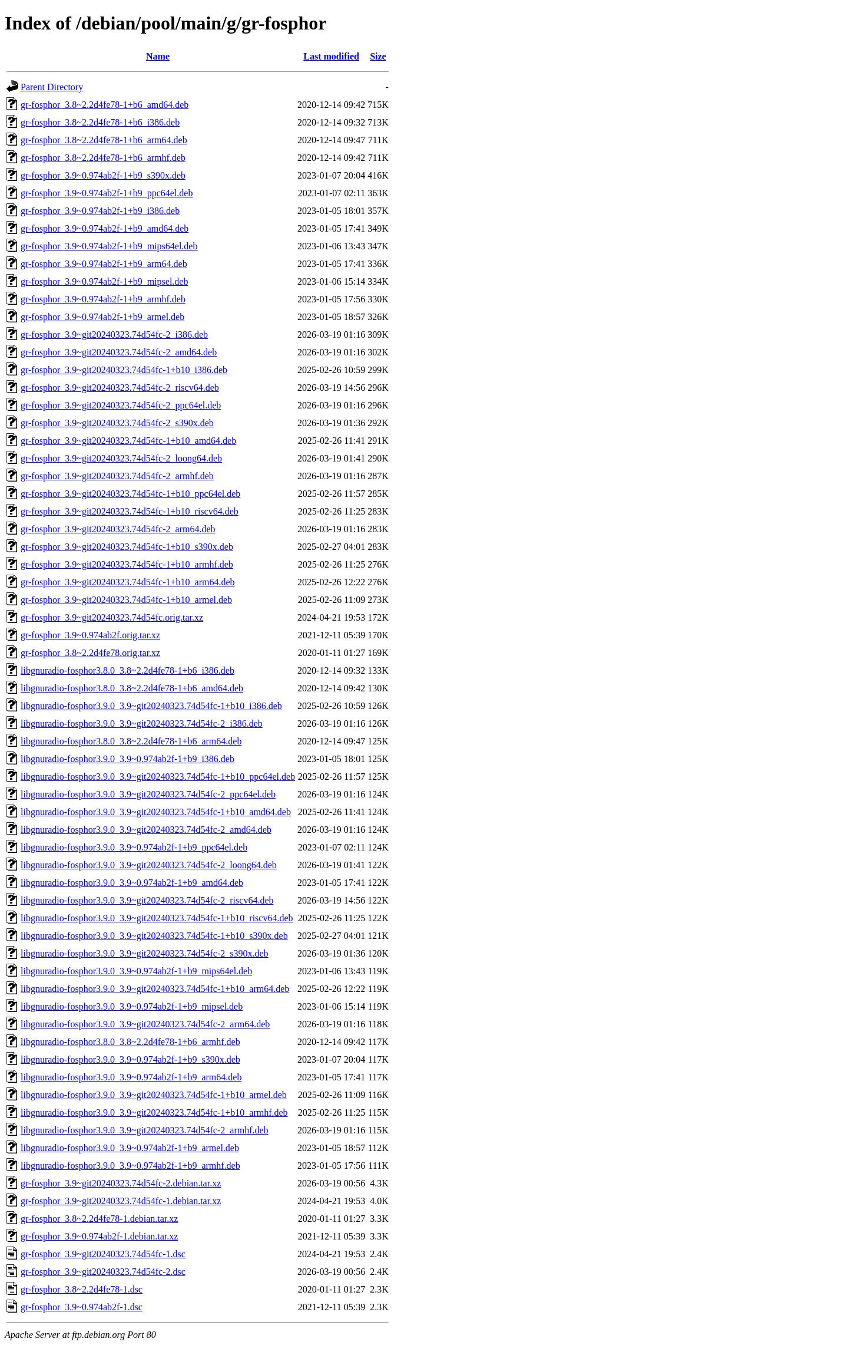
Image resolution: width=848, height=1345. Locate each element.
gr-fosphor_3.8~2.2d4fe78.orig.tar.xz (90, 653)
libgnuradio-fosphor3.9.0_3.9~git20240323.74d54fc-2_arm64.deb (145, 1024)
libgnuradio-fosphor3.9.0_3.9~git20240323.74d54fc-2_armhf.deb (145, 1130)
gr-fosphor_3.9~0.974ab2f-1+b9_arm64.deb (104, 264)
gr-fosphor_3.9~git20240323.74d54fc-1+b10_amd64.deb (128, 441)
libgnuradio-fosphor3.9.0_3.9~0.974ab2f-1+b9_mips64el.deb (136, 971)
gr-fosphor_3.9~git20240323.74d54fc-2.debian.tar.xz (121, 1183)
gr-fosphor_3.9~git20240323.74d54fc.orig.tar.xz (112, 617)
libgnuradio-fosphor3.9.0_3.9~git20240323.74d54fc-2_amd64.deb (146, 830)
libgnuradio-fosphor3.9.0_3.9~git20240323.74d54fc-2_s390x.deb (145, 953)
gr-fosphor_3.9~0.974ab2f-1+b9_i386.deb (100, 211)
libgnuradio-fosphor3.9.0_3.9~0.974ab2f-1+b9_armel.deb (130, 1148)
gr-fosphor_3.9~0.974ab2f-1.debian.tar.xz (99, 1236)
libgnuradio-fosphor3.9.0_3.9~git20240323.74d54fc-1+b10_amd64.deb (156, 812)
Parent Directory (52, 87)
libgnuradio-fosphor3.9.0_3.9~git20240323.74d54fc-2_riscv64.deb (147, 900)
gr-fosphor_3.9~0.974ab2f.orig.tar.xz (90, 635)
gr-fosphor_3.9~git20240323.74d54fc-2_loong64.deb (121, 458)
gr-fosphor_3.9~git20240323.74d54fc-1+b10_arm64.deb (128, 582)
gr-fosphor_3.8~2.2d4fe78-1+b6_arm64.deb (104, 140)
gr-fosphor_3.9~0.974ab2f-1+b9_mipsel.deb (104, 281)
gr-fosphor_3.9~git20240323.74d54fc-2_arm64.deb (118, 529)
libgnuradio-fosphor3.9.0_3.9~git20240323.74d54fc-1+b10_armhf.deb (154, 1112)
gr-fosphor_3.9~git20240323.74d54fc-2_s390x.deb (117, 423)
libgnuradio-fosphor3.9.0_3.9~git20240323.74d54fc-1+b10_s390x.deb (154, 936)
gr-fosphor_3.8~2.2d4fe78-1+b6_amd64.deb (104, 105)
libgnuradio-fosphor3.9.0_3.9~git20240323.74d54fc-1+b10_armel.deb (154, 1095)
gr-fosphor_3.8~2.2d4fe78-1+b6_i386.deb (100, 122)
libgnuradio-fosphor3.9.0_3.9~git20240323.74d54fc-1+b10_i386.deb (151, 706)
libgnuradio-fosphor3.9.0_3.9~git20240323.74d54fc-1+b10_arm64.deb (155, 989)
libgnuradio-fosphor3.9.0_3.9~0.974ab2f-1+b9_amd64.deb (132, 883)
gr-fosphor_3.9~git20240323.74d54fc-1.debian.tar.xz (121, 1201)
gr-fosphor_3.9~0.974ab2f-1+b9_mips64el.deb (109, 246)
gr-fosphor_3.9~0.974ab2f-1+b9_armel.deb (102, 317)
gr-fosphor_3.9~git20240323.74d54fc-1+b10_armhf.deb (127, 564)
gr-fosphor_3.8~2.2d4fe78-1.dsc (82, 1289)
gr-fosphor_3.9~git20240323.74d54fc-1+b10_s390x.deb (127, 547)
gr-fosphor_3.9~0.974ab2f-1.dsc (82, 1307)
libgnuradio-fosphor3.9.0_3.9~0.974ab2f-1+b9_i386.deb (127, 759)
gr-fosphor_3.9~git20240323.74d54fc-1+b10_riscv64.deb (129, 511)
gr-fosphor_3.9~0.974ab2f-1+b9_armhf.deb (103, 299)
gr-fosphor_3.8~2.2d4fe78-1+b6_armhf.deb (103, 158)
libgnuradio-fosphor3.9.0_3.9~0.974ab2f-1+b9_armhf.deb (130, 1166)
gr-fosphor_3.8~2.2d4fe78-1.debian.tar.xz (99, 1219)
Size (378, 56)
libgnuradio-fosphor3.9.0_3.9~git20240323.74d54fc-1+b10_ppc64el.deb (158, 777)
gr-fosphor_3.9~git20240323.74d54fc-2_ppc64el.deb (121, 405)
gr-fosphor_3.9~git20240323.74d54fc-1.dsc (103, 1254)
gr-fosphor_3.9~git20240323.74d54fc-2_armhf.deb (117, 476)
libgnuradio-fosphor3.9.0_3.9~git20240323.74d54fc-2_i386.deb (142, 723)
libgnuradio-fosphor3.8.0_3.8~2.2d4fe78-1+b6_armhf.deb (130, 1042)
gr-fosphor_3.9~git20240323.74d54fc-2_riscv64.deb (120, 388)
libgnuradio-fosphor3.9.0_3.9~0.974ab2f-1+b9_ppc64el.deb (134, 847)
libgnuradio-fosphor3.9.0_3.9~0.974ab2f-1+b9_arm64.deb (131, 1077)
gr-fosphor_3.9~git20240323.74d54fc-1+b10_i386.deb (124, 370)
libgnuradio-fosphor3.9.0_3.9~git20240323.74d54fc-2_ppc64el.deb (148, 794)
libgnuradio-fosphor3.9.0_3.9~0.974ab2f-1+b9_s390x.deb (130, 1059)
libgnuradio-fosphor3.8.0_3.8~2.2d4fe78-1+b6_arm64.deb (131, 741)
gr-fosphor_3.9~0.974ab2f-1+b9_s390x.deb (103, 175)
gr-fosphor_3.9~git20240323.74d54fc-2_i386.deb (114, 334)
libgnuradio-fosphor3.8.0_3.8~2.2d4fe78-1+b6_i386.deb (127, 670)
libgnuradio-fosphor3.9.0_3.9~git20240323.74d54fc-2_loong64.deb (149, 865)
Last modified (331, 56)
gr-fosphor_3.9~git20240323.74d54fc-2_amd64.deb (119, 352)
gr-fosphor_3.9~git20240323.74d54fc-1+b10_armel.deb (126, 600)
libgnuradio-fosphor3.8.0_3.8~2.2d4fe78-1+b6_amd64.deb (132, 688)
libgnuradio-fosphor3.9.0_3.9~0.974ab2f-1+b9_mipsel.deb (132, 1006)
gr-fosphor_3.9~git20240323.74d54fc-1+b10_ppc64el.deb (130, 494)
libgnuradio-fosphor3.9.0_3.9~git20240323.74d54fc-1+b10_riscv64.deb (157, 918)
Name (158, 56)
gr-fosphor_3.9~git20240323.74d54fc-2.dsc (103, 1272)
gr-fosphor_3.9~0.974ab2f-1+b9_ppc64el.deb (107, 193)
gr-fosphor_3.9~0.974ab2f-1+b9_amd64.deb (104, 228)
